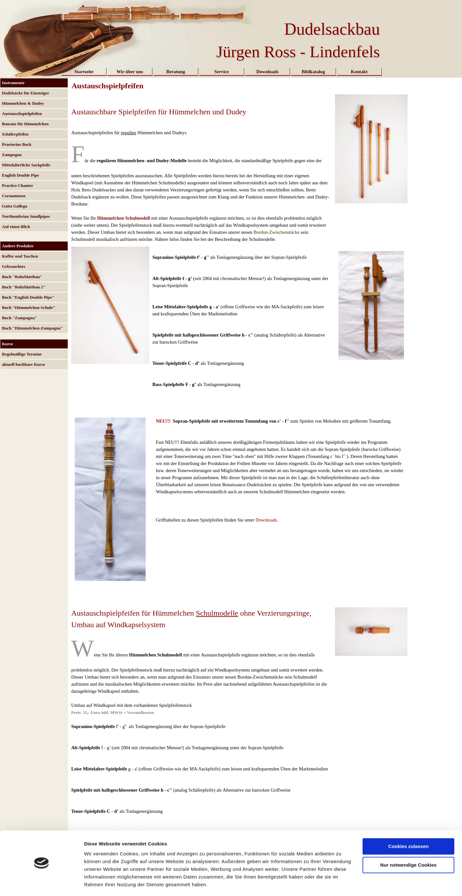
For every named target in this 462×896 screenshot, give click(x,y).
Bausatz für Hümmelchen (25, 123)
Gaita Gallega (14, 206)
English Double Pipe (20, 175)
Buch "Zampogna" (19, 317)
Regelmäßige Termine (22, 354)
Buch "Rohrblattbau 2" (24, 287)
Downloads (267, 71)
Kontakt (359, 71)
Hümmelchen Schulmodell (123, 218)
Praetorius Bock (16, 144)
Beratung (175, 71)
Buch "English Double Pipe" (28, 297)
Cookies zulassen (408, 827)
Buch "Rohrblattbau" (22, 276)
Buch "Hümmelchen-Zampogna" (32, 328)
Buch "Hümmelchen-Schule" (28, 307)
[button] (371, 94)
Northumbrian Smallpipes (26, 216)
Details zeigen (100, 883)
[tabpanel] (201, 168)
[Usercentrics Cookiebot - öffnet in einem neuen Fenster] (41, 883)
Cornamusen (13, 195)
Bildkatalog (313, 71)
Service (221, 71)
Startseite (83, 71)
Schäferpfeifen (15, 134)
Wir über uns (129, 71)
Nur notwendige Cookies (408, 846)
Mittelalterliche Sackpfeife (26, 165)
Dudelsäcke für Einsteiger (25, 93)
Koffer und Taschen (20, 256)
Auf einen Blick (16, 226)
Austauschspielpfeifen (22, 113)
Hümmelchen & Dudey (23, 103)
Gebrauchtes (13, 266)
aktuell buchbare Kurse (23, 364)
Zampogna (11, 154)
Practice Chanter (17, 185)
